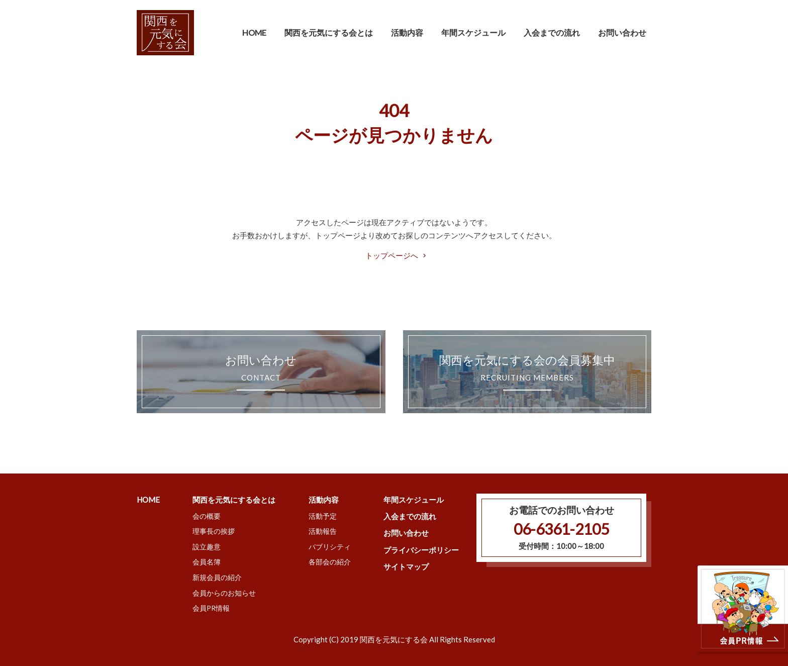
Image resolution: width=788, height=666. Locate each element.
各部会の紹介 (330, 561)
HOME (254, 32)
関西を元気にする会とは (233, 499)
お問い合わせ (622, 32)
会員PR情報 (211, 608)
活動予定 (323, 516)
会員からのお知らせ (224, 593)
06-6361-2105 (561, 529)
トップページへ (391, 255)
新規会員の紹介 (217, 577)
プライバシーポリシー (421, 549)
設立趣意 (206, 546)
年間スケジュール (473, 32)
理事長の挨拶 (213, 531)
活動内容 (324, 499)
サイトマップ (406, 566)
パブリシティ (330, 546)
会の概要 (206, 516)
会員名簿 (206, 561)
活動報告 (323, 531)
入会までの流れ (552, 32)
